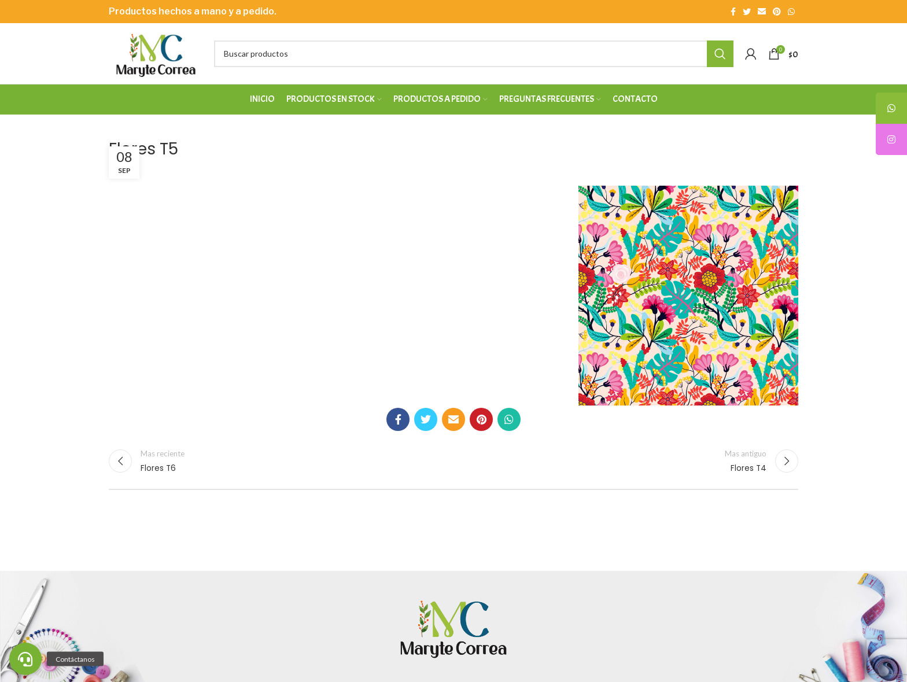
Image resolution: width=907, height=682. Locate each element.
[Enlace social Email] (761, 11)
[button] (25, 659)
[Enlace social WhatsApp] (791, 11)
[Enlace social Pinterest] (776, 11)
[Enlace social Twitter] (746, 11)
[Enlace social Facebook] (733, 11)
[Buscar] (473, 53)
